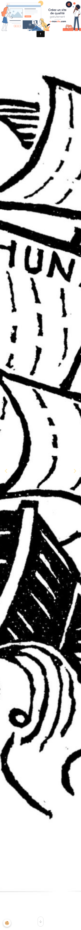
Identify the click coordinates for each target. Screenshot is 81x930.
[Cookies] (7, 923)
